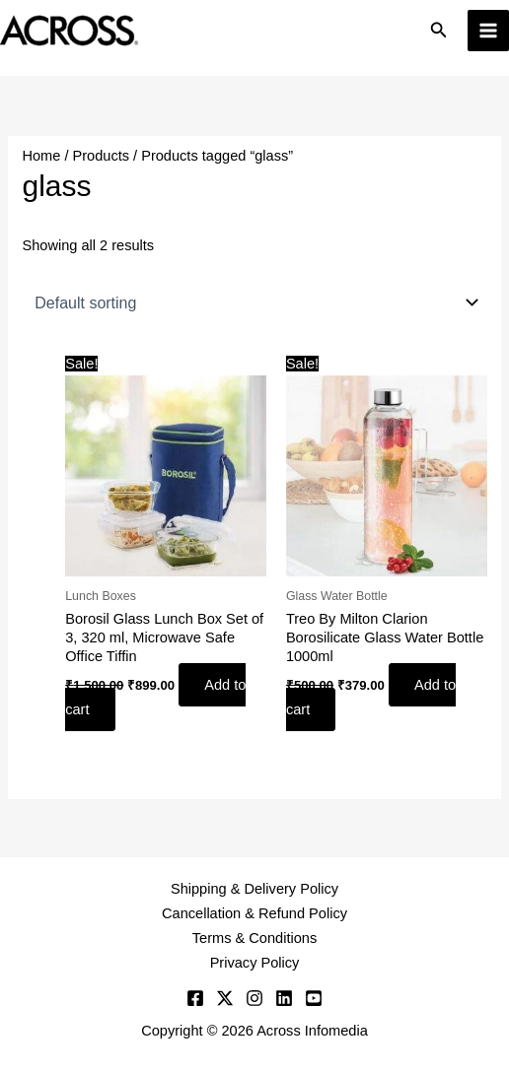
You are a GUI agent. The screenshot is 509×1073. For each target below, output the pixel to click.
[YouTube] (314, 998)
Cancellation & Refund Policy (254, 913)
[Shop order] (254, 302)
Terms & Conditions (254, 938)
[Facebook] (195, 998)
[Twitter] (225, 998)
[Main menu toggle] (488, 30)
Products (101, 156)
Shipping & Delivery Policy (254, 889)
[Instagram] (254, 998)
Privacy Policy (255, 963)
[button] (439, 30)
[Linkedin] (284, 998)
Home (41, 156)
